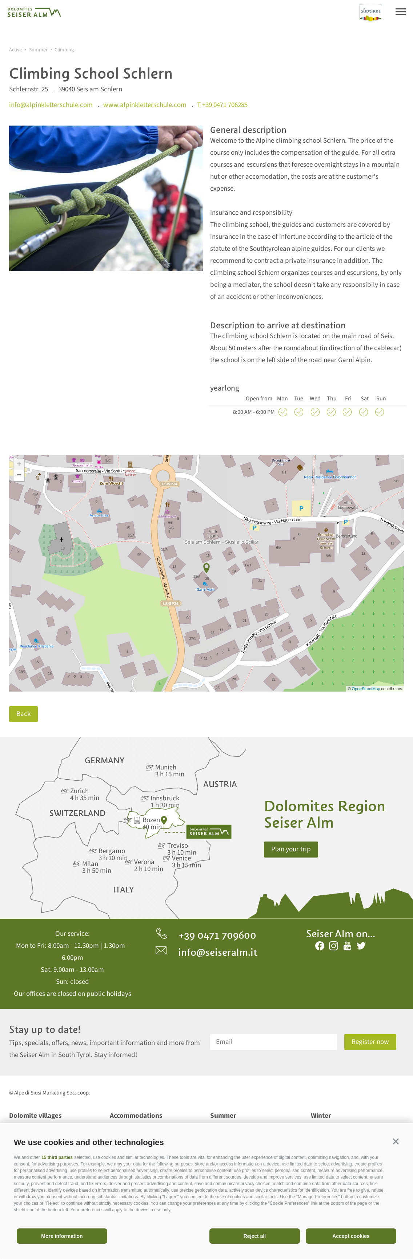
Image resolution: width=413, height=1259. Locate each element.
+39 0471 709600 (206, 935)
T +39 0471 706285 (222, 105)
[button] (395, 1141)
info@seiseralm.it (206, 952)
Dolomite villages (35, 1116)
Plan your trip (291, 849)
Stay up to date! (45, 1029)
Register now (370, 1042)
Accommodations (136, 1116)
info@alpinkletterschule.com (51, 105)
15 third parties (57, 1157)
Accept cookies (351, 1236)
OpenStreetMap (366, 688)
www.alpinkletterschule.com (145, 105)
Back (23, 714)
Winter (321, 1116)
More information (62, 1236)
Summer (223, 1116)
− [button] (19, 475)
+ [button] (19, 464)
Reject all (255, 1236)
